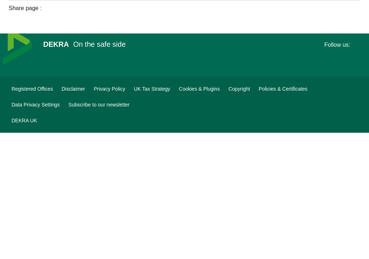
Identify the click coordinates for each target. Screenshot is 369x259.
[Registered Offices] (32, 88)
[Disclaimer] (73, 88)
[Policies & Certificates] (283, 88)
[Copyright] (239, 88)
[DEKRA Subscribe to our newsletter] (99, 104)
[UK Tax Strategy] (152, 88)
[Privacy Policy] (109, 88)
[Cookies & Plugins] (199, 88)
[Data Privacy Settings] (36, 104)
